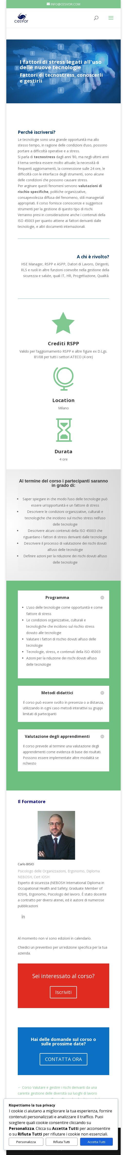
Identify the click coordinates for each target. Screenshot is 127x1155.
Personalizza (26, 1142)
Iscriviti (63, 992)
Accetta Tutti (96, 1142)
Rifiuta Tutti (61, 1142)
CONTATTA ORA (63, 1059)
